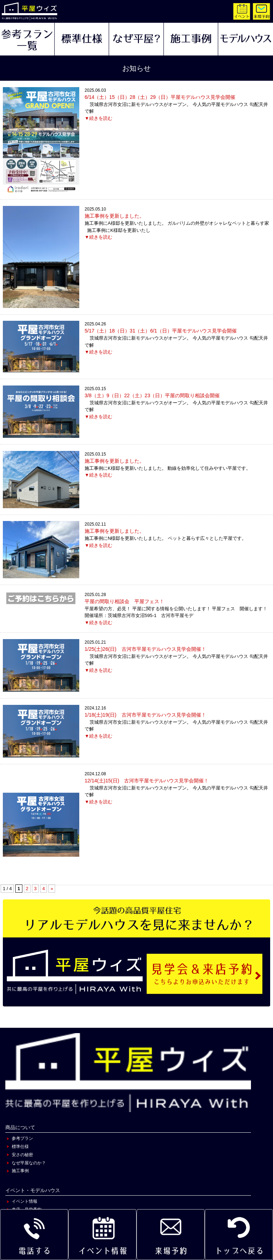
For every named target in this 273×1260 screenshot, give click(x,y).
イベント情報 (24, 1201)
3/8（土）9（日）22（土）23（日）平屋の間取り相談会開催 (152, 395)
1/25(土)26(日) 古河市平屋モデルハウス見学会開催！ (145, 649)
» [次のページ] (51, 888)
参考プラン (22, 1138)
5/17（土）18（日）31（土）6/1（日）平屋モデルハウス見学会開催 (161, 331)
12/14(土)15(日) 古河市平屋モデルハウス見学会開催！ (147, 780)
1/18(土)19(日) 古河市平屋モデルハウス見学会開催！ (145, 715)
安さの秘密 (22, 1154)
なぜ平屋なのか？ (29, 1162)
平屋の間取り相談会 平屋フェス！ (124, 601)
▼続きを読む (98, 118)
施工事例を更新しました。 (114, 216)
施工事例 (20, 1170)
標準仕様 (20, 1146)
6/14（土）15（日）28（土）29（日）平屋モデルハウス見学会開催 (160, 97)
